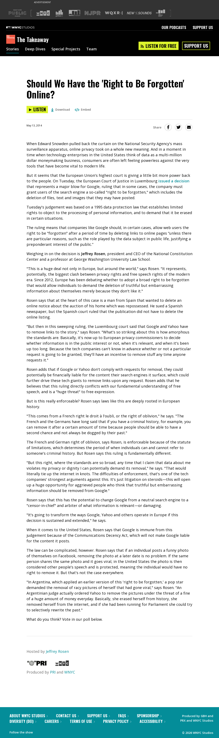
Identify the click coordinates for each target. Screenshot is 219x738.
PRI (53, 672)
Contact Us (67, 715)
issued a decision (173, 180)
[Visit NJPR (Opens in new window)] (93, 13)
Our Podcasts (174, 27)
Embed (83, 109)
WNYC (69, 672)
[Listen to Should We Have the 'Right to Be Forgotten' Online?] (37, 109)
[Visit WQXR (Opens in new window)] (114, 13)
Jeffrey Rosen (57, 651)
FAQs (123, 715)
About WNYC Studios (29, 715)
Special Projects (65, 49)
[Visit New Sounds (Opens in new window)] (139, 13)
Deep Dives (35, 49)
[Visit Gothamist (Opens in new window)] (59, 13)
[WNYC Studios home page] (25, 27)
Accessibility (152, 721)
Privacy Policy (117, 721)
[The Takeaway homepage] (11, 39)
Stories (12, 49)
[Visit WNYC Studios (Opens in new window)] (74, 13)
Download (60, 109)
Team (91, 49)
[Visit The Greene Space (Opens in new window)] (160, 13)
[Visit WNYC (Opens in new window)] (43, 13)
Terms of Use (82, 721)
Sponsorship (149, 715)
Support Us (203, 27)
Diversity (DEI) (23, 721)
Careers (53, 721)
